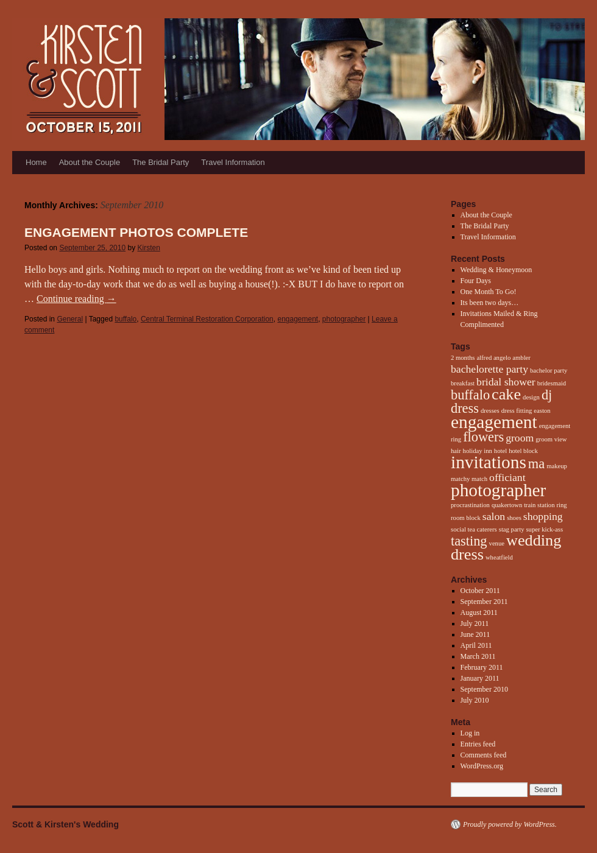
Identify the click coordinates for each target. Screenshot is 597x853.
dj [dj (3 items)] (547, 394)
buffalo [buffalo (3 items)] (470, 394)
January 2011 (480, 678)
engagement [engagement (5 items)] (494, 422)
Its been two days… (490, 302)
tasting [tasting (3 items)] (469, 541)
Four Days (476, 280)
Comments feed (484, 755)
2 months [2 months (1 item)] (463, 357)
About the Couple (89, 162)
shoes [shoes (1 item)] (514, 517)
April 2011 (476, 645)
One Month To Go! (489, 291)
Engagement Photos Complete (136, 232)
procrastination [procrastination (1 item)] (470, 505)
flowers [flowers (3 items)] (483, 436)
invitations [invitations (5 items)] (488, 462)
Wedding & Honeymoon (496, 269)
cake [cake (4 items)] (506, 394)
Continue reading (76, 298)
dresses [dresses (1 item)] (490, 410)
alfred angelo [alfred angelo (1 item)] (493, 357)
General (70, 319)
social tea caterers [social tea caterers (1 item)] (474, 529)
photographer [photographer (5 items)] (498, 490)
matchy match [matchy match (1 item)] (469, 479)
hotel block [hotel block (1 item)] (523, 451)
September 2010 (484, 689)
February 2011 (482, 667)
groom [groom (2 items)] (520, 438)
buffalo (125, 319)
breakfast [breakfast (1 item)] (463, 383)
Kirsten (149, 248)
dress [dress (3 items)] (465, 408)
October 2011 (480, 590)
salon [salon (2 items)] (493, 516)
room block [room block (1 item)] (466, 517)
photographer (344, 319)
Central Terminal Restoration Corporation (207, 319)
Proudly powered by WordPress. (510, 824)
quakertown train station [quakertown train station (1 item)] (523, 505)
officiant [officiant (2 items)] (507, 477)
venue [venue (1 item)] (496, 543)
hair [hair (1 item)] (456, 451)
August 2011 (479, 612)
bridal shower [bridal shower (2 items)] (505, 382)
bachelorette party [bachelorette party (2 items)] (489, 369)
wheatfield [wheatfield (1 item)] (499, 557)
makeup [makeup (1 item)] (556, 466)
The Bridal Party (160, 162)
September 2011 (484, 601)
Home (36, 162)
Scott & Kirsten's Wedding (65, 824)
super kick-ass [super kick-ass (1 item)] (544, 529)
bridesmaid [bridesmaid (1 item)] (551, 383)
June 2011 (475, 634)
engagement (297, 319)
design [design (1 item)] (531, 397)
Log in (470, 733)
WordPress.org (482, 766)
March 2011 (478, 656)
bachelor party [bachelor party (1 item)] (548, 370)
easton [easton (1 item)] (542, 410)
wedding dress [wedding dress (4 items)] (506, 547)
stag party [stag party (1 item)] (512, 529)
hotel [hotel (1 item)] (500, 451)
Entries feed (478, 744)
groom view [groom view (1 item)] (551, 439)
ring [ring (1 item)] (562, 505)
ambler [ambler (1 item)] (521, 357)
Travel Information (232, 162)
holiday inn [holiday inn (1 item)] (477, 451)
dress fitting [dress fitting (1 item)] (516, 410)
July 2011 (475, 623)
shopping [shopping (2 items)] (543, 516)
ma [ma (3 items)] (536, 463)
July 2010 (475, 700)
